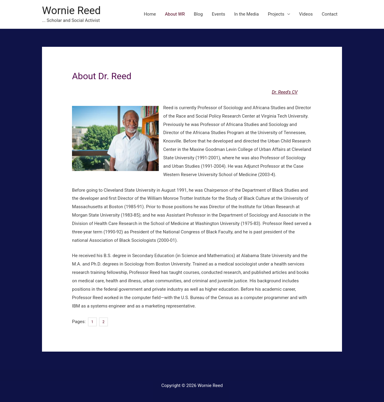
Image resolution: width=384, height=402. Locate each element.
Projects (276, 14)
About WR (175, 14)
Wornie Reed (71, 10)
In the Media (246, 14)
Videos (306, 14)
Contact (330, 14)
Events (218, 14)
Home (150, 14)
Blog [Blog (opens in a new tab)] (198, 14)
